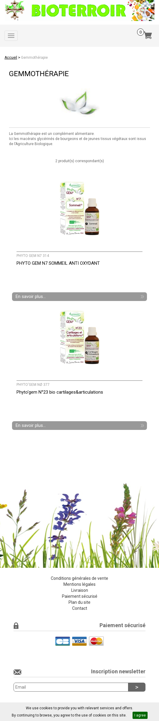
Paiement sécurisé (79, 596)
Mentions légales (79, 584)
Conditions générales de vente (79, 578)
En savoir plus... (31, 296)
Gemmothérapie (34, 57)
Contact (79, 608)
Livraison (79, 590)
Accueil (11, 57)
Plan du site (79, 602)
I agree (140, 715)
